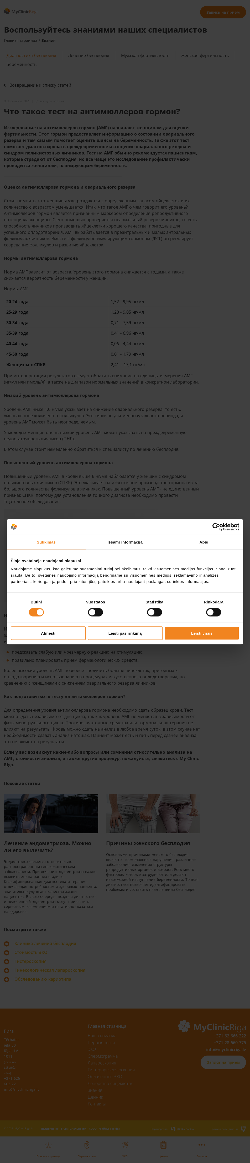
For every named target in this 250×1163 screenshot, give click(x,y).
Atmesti (48, 633)
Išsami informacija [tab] (125, 542)
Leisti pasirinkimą (125, 633)
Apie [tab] (204, 542)
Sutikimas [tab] (46, 542)
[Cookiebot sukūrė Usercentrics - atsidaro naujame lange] (216, 527)
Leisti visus (202, 633)
